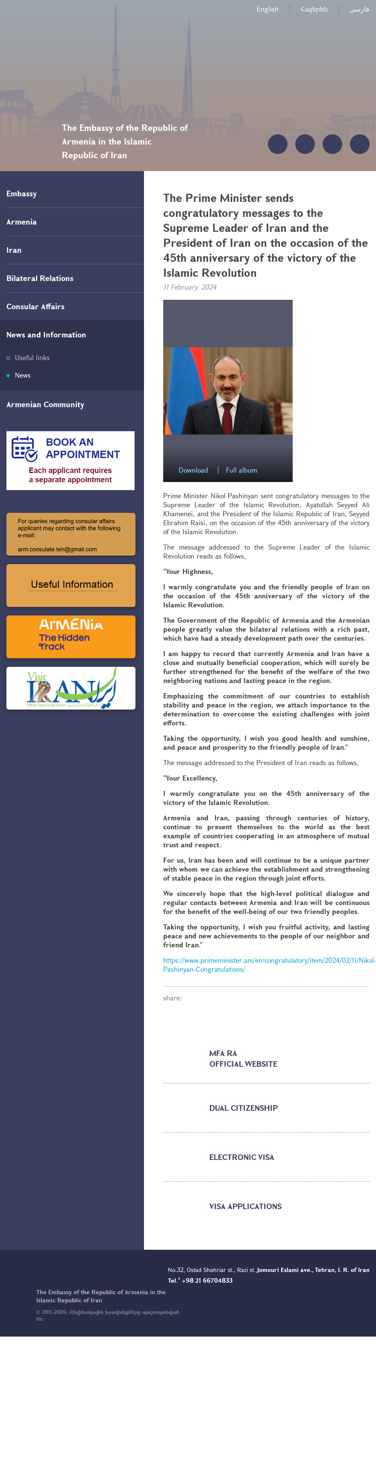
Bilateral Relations (39, 278)
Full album (241, 470)
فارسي (360, 8)
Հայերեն (314, 8)
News (23, 374)
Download (193, 470)
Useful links (32, 357)
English (268, 8)
